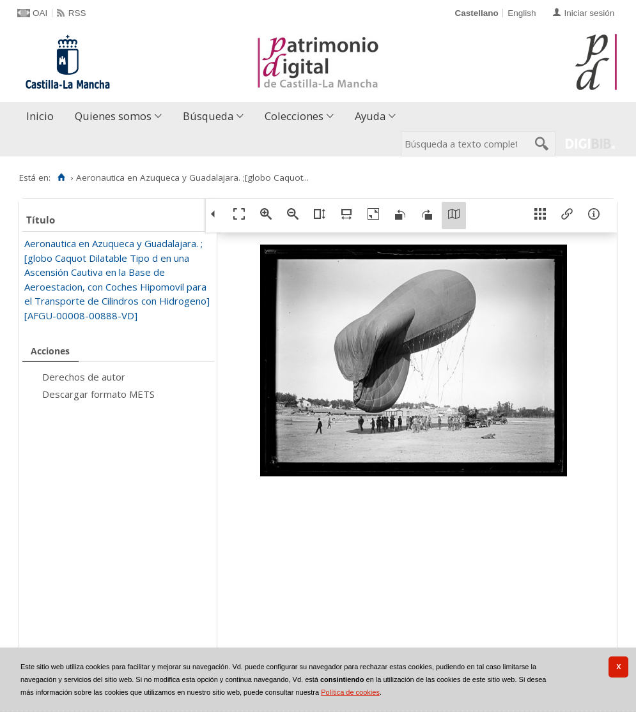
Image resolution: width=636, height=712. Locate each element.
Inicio (40, 116)
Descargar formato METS (98, 394)
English (522, 13)
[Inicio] (61, 177)
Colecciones (294, 116)
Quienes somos (113, 116)
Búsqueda (208, 116)
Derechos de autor (83, 376)
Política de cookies (350, 692)
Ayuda (370, 116)
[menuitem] (43, 116)
